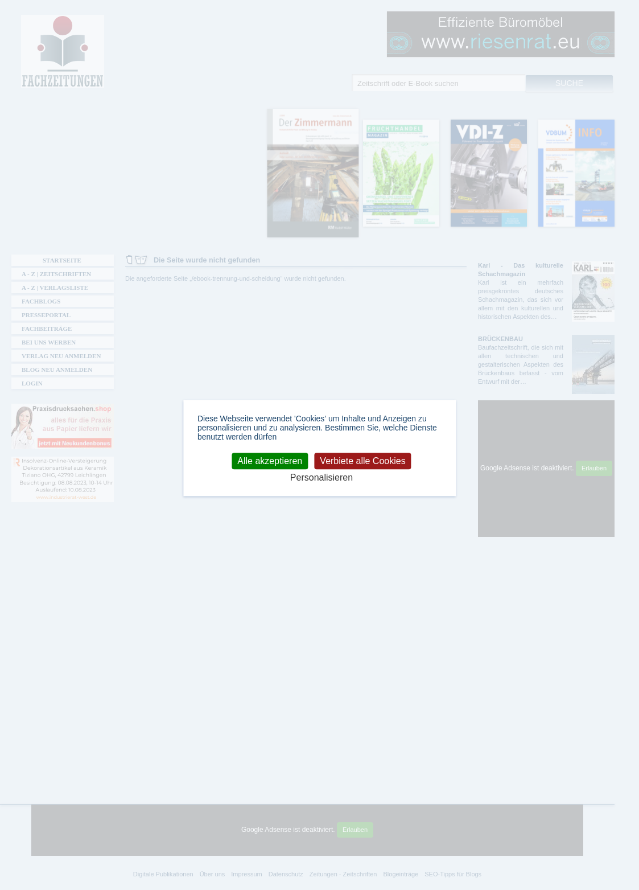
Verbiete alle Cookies (362, 461)
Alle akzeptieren (269, 461)
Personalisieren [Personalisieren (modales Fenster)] (321, 477)
